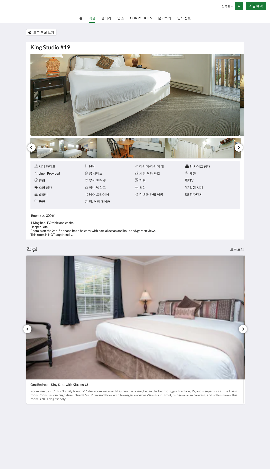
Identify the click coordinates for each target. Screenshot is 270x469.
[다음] (239, 147)
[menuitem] (81, 18)
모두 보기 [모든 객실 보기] (237, 249)
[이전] (31, 147)
